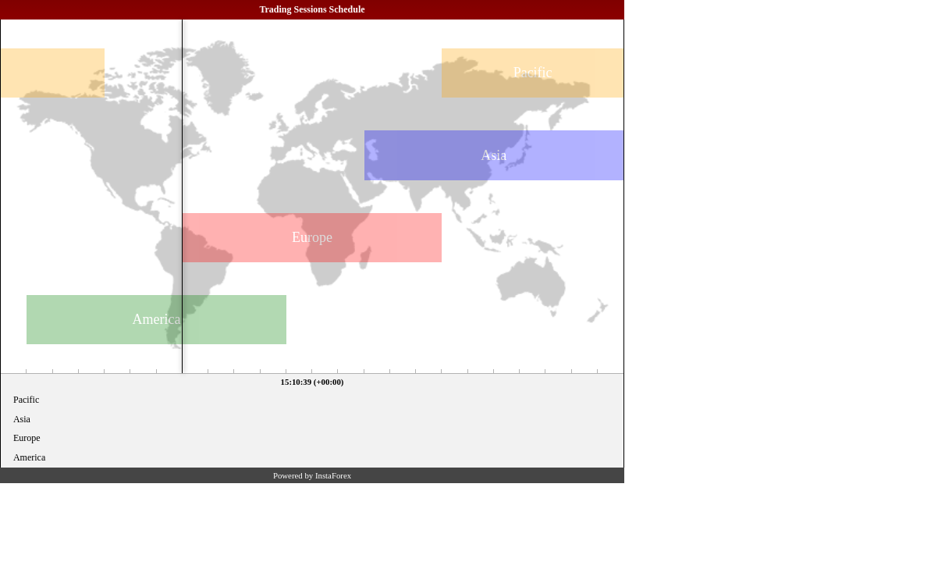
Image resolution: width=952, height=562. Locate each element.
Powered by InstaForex (312, 475)
